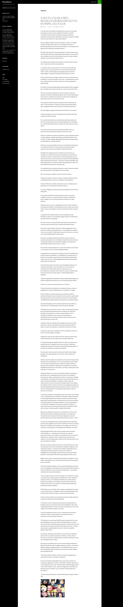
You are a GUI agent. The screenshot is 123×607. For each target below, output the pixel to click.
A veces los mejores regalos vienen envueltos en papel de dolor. (59, 20)
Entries (4, 79)
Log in (3, 77)
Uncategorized (5, 69)
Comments (5, 81)
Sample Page (94, 1)
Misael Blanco (7, 2)
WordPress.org (5, 83)
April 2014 (4, 61)
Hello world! (5, 21)
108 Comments (60, 26)
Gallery (44, 26)
